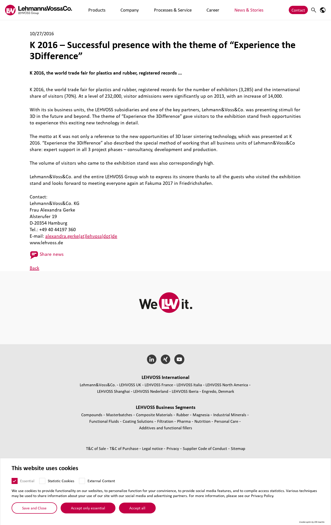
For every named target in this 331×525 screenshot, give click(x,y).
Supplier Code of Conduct (205, 448)
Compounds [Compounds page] (92, 414)
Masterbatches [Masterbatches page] (119, 414)
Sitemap (238, 448)
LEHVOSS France (159, 384)
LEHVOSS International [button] (165, 377)
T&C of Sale (96, 448)
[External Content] (82, 481)
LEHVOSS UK (130, 384)
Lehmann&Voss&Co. (98, 384)
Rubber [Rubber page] (183, 414)
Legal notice (153, 448)
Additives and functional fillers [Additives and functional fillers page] (165, 427)
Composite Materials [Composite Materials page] (155, 414)
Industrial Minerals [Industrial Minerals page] (230, 414)
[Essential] (15, 481)
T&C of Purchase (124, 448)
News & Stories (197, 10)
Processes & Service (144, 10)
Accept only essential (88, 508)
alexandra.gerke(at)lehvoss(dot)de (81, 236)
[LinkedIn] (152, 359)
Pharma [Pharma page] (184, 421)
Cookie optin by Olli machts (311, 522)
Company (113, 10)
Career (172, 10)
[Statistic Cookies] (42, 481)
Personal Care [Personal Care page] (226, 421)
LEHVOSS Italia (189, 384)
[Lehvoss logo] (38, 10)
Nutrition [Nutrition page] (203, 421)
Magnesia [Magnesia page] (202, 414)
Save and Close (34, 508)
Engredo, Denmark (218, 391)
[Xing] (166, 359)
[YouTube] (179, 359)
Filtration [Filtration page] (165, 421)
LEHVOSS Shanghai (113, 391)
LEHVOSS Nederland (150, 391)
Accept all (137, 508)
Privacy (173, 448)
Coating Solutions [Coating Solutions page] (138, 421)
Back (34, 268)
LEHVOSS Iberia (185, 391)
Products (91, 10)
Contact (298, 10)
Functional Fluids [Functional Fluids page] (104, 421)
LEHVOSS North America (226, 384)
